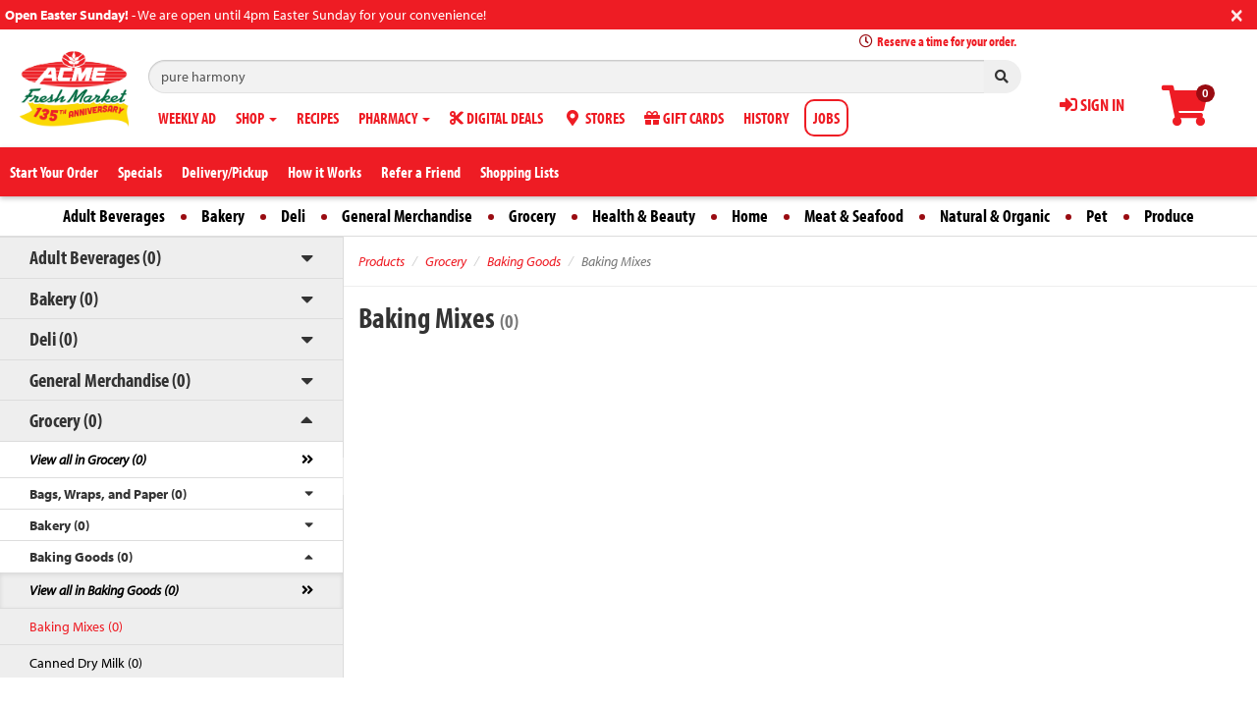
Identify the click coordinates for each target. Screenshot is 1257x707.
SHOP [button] (256, 118)
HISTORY (766, 118)
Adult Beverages (114, 215)
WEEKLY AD (187, 118)
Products (381, 261)
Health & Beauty (643, 215)
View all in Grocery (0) (87, 459)
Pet (1097, 215)
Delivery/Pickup (225, 172)
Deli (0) (53, 338)
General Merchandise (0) (110, 379)
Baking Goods (524, 261)
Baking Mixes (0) (76, 626)
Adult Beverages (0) (95, 257)
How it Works (324, 172)
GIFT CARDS (684, 118)
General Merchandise (407, 215)
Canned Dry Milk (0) (85, 663)
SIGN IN (1092, 104)
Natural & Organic (995, 215)
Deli (293, 215)
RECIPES (318, 118)
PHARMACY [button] (394, 118)
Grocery (532, 215)
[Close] (1236, 13)
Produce (1169, 215)
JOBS (826, 118)
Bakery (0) (63, 298)
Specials (140, 172)
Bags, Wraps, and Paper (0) (108, 494)
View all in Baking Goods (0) (104, 590)
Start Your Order (54, 172)
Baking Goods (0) (81, 557)
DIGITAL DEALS (496, 118)
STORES (594, 118)
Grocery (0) (65, 420)
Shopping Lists (519, 172)
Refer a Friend (421, 172)
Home (750, 215)
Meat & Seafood (853, 215)
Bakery (223, 215)
